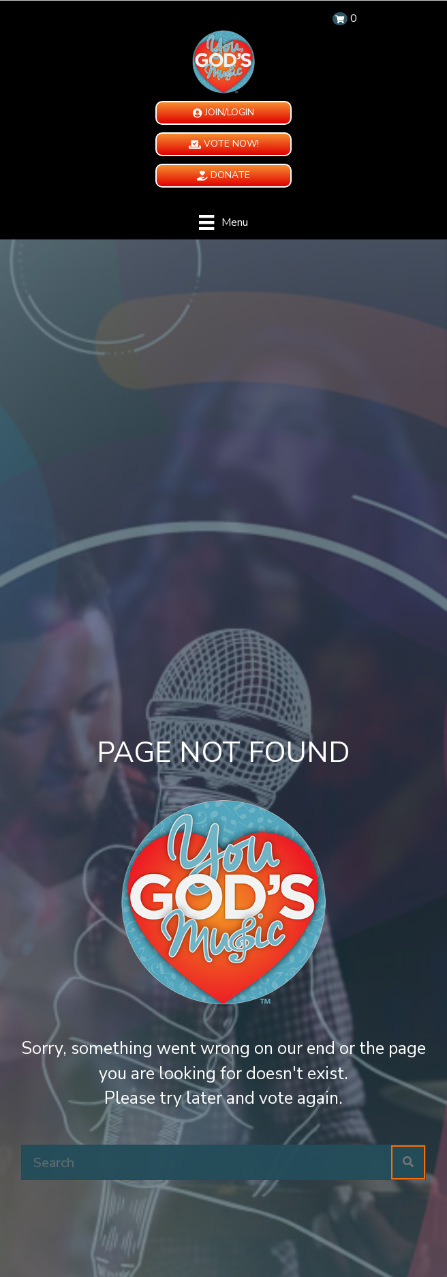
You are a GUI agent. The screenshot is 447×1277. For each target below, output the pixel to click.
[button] (223, 113)
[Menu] (223, 222)
